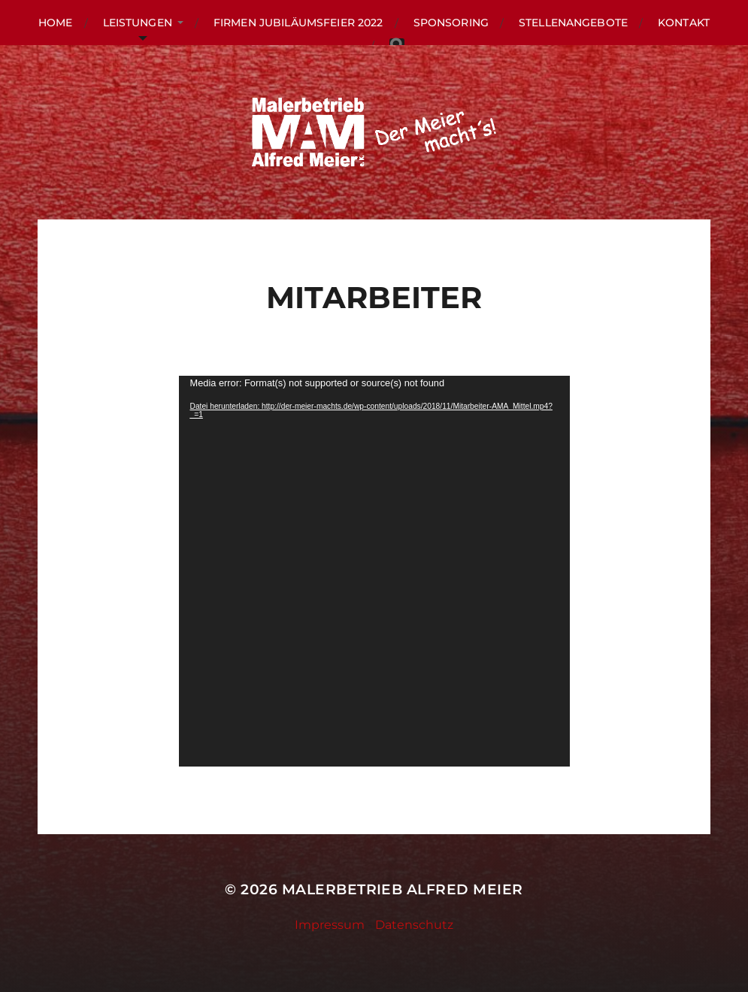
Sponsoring (451, 22)
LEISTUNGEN (137, 22)
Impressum (330, 925)
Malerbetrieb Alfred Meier (402, 889)
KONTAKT (684, 22)
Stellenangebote (573, 22)
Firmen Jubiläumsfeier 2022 (298, 22)
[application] (374, 571)
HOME (55, 22)
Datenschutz (414, 925)
